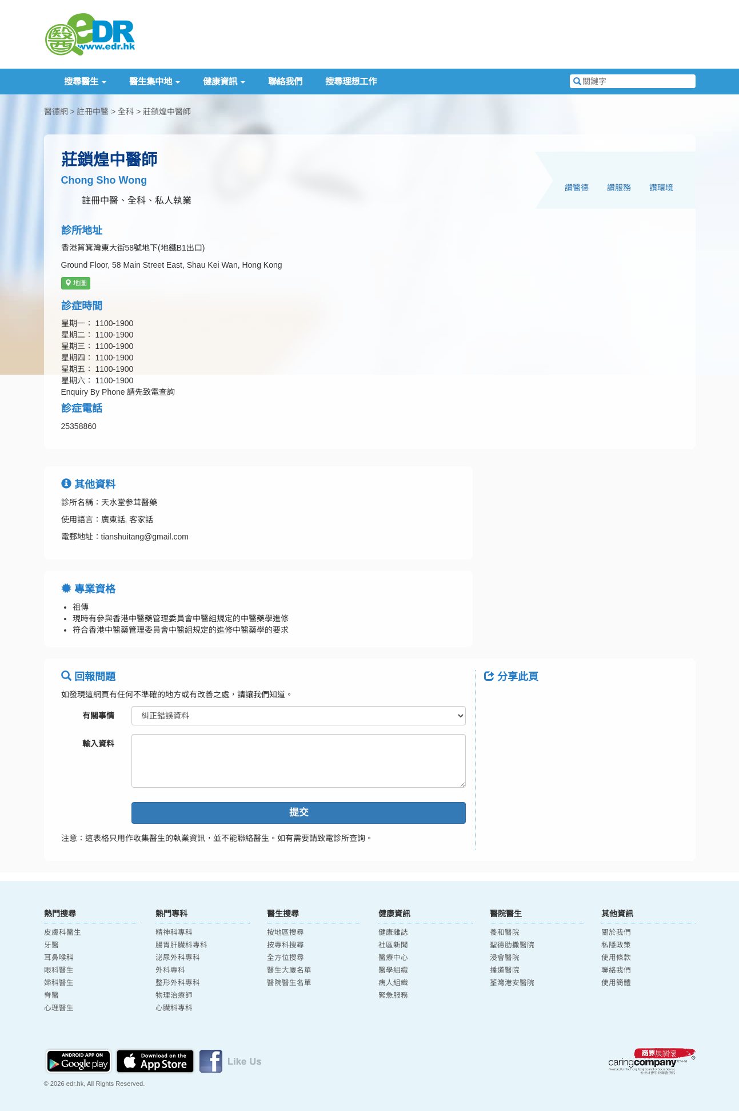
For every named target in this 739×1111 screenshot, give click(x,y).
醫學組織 (393, 970)
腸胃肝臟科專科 (181, 945)
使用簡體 (616, 983)
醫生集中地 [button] (154, 81)
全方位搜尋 (285, 958)
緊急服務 (393, 995)
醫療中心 (393, 958)
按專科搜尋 (285, 945)
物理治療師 (174, 995)
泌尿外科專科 (177, 958)
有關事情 (98, 715)
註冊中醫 (93, 111)
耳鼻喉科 (59, 958)
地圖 (76, 283)
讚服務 (619, 187)
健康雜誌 (393, 933)
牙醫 (51, 945)
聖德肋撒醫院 (512, 945)
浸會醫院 (505, 958)
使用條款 (616, 958)
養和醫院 (505, 933)
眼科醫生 (59, 970)
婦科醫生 (59, 983)
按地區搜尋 (285, 933)
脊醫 (51, 995)
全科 (126, 111)
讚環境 (661, 187)
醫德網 (56, 111)
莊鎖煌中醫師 (167, 111)
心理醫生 (59, 1008)
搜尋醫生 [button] (85, 81)
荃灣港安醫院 (512, 983)
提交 (299, 812)
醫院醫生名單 (289, 983)
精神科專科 (174, 933)
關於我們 (616, 933)
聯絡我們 (285, 81)
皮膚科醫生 (62, 933)
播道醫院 (505, 970)
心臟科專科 (174, 1008)
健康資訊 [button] (224, 81)
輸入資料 (98, 743)
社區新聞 (393, 945)
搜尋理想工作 (351, 81)
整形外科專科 (177, 983)
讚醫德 (577, 187)
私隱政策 (616, 945)
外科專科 (170, 970)
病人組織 (393, 983)
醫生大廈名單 (289, 970)
